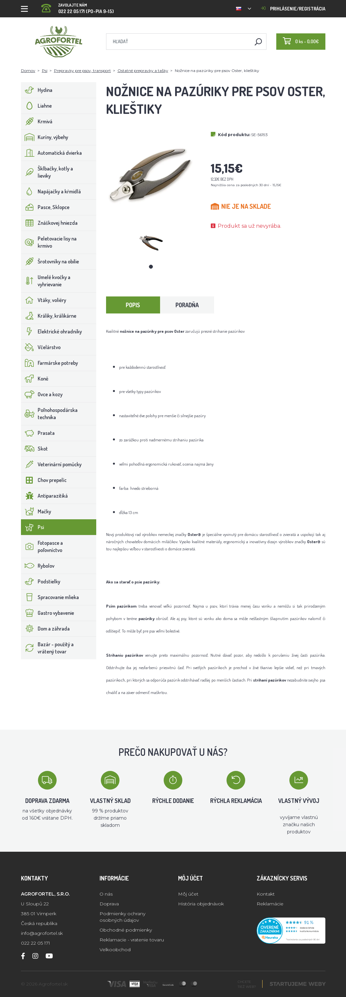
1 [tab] (151, 267)
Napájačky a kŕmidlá (51, 191)
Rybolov (37, 565)
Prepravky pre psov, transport (82, 70)
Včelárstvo (41, 347)
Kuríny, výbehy (44, 137)
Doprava (109, 904)
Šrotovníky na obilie (50, 261)
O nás (106, 894)
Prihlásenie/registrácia (293, 8)
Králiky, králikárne (48, 315)
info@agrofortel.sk (42, 933)
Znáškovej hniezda (49, 222)
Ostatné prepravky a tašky (143, 70)
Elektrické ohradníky (51, 331)
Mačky (36, 511)
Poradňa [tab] (187, 305)
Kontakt (266, 894)
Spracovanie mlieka (50, 597)
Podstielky (40, 581)
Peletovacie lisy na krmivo (49, 242)
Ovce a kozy (42, 394)
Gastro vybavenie (47, 612)
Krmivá (36, 121)
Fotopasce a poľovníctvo (42, 546)
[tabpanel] (151, 242)
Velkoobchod (115, 949)
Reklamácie (270, 904)
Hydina (36, 90)
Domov (28, 70)
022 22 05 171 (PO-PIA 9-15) (77, 6)
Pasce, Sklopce (45, 207)
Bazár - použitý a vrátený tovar (47, 648)
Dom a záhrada (45, 628)
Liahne (36, 105)
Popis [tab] (133, 305)
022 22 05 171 (35, 943)
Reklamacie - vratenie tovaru (132, 940)
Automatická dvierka (51, 152)
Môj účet (188, 894)
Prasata (38, 432)
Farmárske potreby (49, 362)
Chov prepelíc (43, 480)
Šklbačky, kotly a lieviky (47, 172)
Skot (34, 448)
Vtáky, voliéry (43, 300)
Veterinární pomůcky (51, 464)
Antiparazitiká (44, 495)
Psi (44, 70)
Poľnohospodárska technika (49, 413)
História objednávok (201, 904)
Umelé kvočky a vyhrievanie (45, 281)
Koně (34, 378)
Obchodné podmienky (126, 930)
